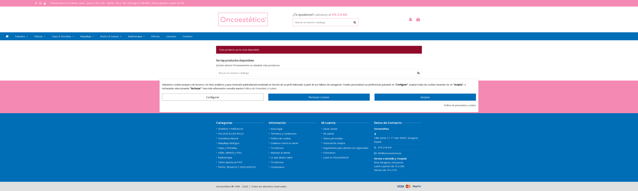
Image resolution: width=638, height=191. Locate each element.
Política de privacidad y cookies (460, 105)
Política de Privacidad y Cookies (260, 88)
